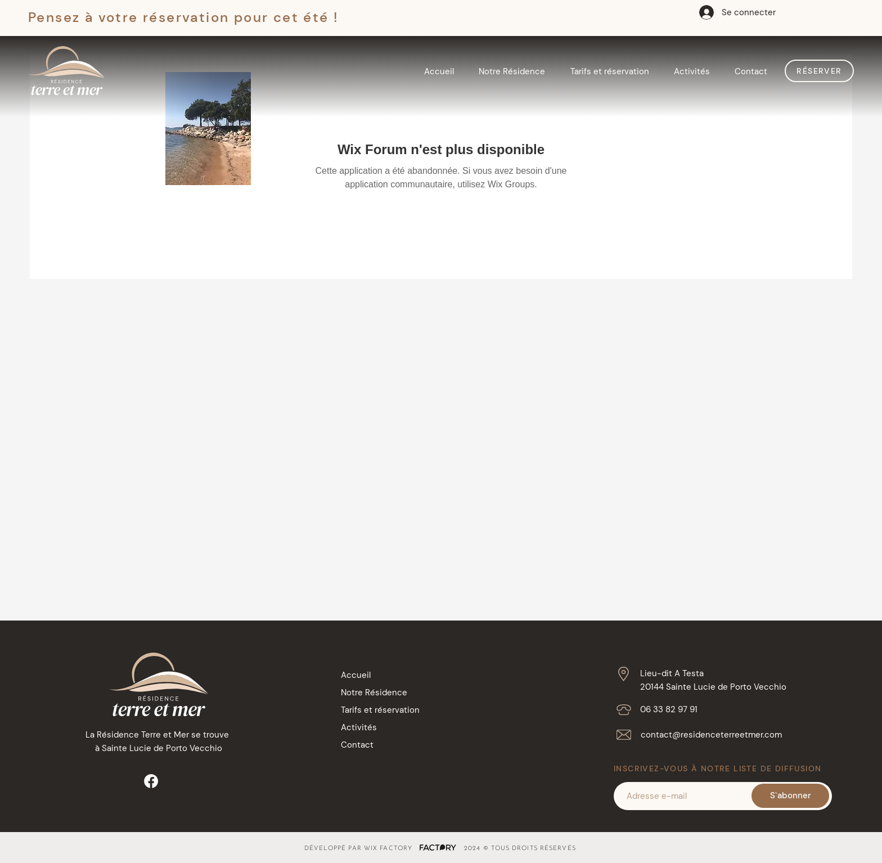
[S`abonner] (790, 796)
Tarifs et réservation (380, 710)
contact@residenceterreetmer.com (711, 734)
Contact (357, 744)
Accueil (356, 675)
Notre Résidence (374, 692)
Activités (359, 727)
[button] (511, 71)
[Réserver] (819, 71)
